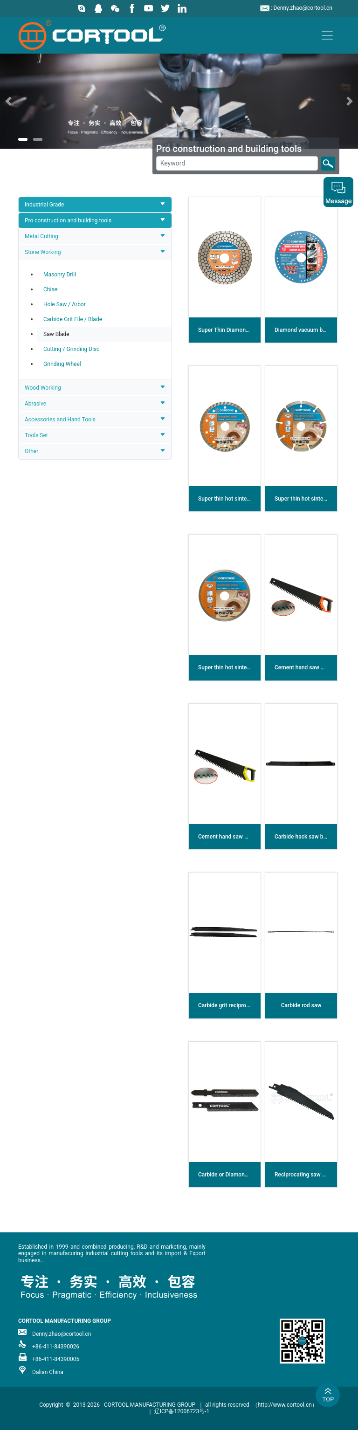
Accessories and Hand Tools (60, 419)
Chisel (51, 289)
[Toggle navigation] (327, 35)
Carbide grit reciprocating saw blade (243, 1005)
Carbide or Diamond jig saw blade (240, 1174)
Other (31, 451)
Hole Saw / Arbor (64, 304)
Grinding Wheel (62, 364)
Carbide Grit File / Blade (72, 319)
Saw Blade (56, 334)
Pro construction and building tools (68, 220)
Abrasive (35, 403)
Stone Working (43, 252)
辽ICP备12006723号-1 (182, 1411)
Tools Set (36, 435)
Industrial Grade (44, 204)
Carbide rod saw (301, 1005)
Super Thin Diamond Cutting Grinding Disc (250, 330)
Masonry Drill (59, 274)
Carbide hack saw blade (304, 836)
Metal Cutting (41, 236)
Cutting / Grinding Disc (71, 349)
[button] (27, 101)
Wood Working (43, 388)
